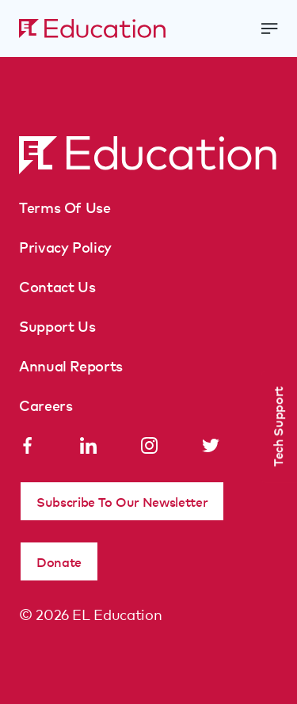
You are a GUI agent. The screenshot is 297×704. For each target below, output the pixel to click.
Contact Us (57, 285)
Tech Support (277, 426)
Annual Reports (71, 365)
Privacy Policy (65, 246)
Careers (45, 404)
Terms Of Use (65, 206)
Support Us (57, 325)
